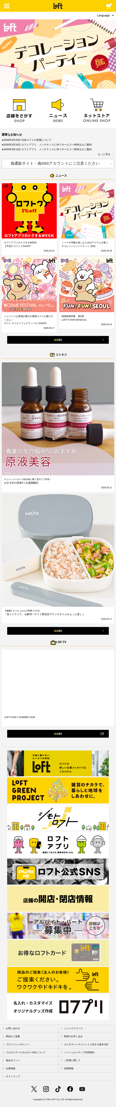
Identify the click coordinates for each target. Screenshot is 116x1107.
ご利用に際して (70, 1060)
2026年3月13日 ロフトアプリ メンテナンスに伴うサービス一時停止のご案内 (47, 149)
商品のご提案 (11, 1036)
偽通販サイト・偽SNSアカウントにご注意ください (62, 163)
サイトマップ (11, 1076)
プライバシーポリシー (16, 1044)
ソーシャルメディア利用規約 (77, 1052)
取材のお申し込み (72, 1036)
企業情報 (9, 1068)
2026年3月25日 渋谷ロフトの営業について (27, 139)
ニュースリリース (72, 1028)
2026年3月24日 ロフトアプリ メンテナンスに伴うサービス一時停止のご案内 (47, 144)
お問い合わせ (11, 1028)
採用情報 (67, 1068)
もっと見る (106, 154)
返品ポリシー (11, 1060)
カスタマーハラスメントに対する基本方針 (84, 1044)
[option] (58, 54)
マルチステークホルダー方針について (24, 1052)
